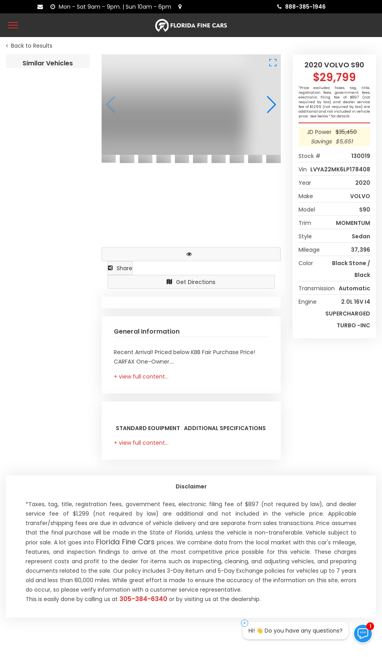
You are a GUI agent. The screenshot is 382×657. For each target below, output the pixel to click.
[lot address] (181, 7)
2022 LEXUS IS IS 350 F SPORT (48, 222)
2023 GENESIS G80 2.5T (41, 126)
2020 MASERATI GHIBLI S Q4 (48, 318)
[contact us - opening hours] (112, 7)
